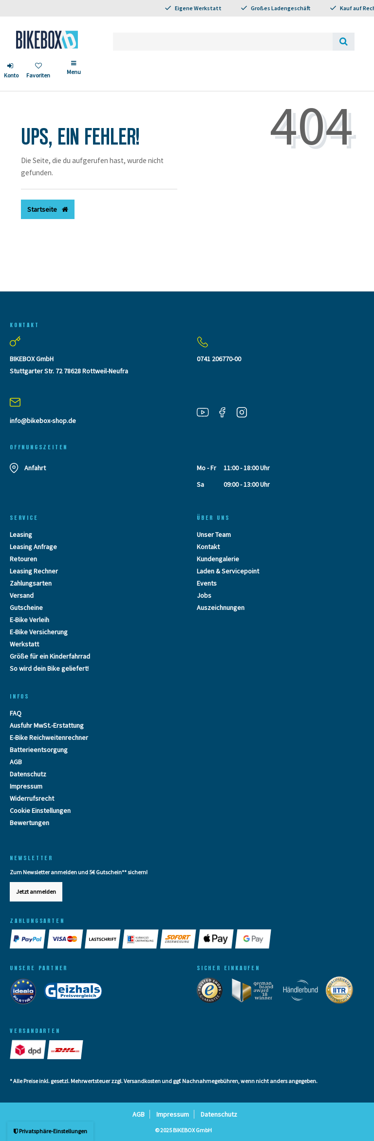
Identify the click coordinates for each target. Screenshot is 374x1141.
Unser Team (214, 534)
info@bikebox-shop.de (43, 420)
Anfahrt (35, 467)
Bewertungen (29, 822)
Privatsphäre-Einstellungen (50, 1131)
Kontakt (208, 546)
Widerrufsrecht (32, 798)
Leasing (21, 534)
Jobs (204, 595)
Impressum (26, 786)
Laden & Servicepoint (228, 571)
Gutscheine (26, 607)
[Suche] (344, 42)
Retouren (23, 558)
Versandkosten (142, 1081)
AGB (16, 761)
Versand (22, 595)
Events (207, 583)
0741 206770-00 (219, 358)
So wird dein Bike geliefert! (49, 668)
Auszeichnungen (220, 607)
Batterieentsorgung (39, 749)
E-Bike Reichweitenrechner (49, 737)
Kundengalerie (218, 558)
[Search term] (223, 42)
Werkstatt (24, 644)
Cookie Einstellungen (40, 810)
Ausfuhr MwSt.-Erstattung (47, 725)
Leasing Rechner (34, 571)
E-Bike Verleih (29, 619)
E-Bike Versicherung (39, 631)
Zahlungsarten (31, 583)
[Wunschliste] (38, 71)
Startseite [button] (47, 209)
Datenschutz (28, 774)
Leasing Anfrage (33, 546)
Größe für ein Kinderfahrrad (50, 656)
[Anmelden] (11, 71)
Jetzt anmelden (36, 891)
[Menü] (74, 71)
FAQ (15, 713)
